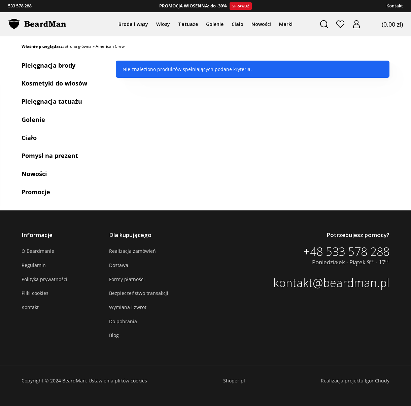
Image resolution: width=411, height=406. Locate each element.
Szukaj (324, 24)
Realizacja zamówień (132, 251)
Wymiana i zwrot (127, 307)
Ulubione (340, 24)
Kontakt (394, 6)
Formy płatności (127, 279)
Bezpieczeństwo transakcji (138, 293)
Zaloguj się (356, 24)
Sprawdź (240, 6)
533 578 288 (19, 6)
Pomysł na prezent (50, 155)
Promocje (36, 192)
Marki (286, 24)
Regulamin (34, 265)
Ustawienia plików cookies (118, 380)
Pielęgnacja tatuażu (52, 101)
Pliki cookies (35, 293)
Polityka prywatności (44, 279)
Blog (114, 335)
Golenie (33, 119)
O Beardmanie (38, 251)
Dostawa (118, 265)
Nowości (34, 174)
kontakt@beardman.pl (331, 283)
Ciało (29, 138)
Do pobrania (123, 321)
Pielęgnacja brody (48, 65)
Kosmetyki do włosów (54, 83)
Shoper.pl (234, 380)
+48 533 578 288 (346, 251)
